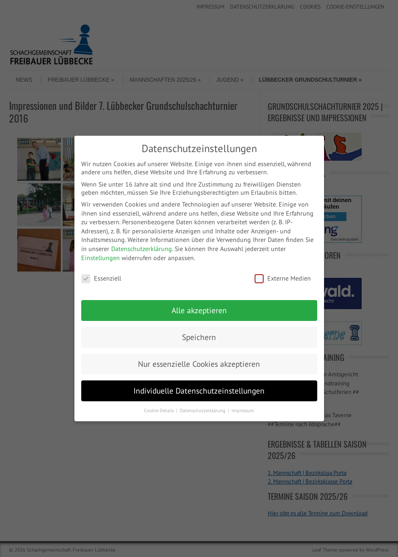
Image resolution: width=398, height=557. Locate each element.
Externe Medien (283, 278)
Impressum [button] (242, 410)
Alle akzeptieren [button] (199, 310)
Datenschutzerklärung (141, 249)
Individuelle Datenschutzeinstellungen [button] (199, 390)
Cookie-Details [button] (159, 410)
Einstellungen (100, 258)
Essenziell (101, 278)
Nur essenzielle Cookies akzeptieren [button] (199, 364)
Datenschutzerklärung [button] (203, 410)
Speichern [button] (199, 337)
